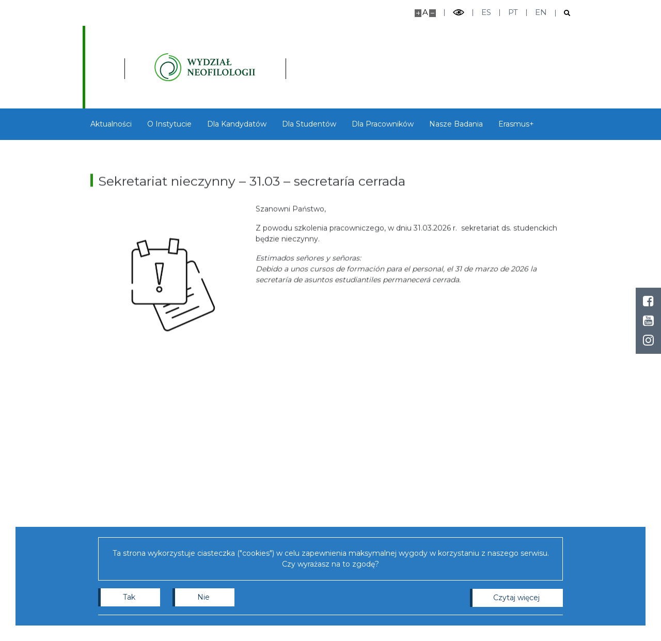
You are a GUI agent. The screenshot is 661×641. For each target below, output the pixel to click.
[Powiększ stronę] (418, 13)
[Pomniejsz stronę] (432, 13)
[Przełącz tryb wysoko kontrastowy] (458, 12)
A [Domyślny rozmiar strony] (425, 12)
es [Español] (486, 12)
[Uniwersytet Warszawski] (131, 67)
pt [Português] (513, 12)
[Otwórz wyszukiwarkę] (563, 13)
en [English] (541, 12)
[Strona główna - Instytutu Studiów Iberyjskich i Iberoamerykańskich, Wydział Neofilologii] (262, 67)
